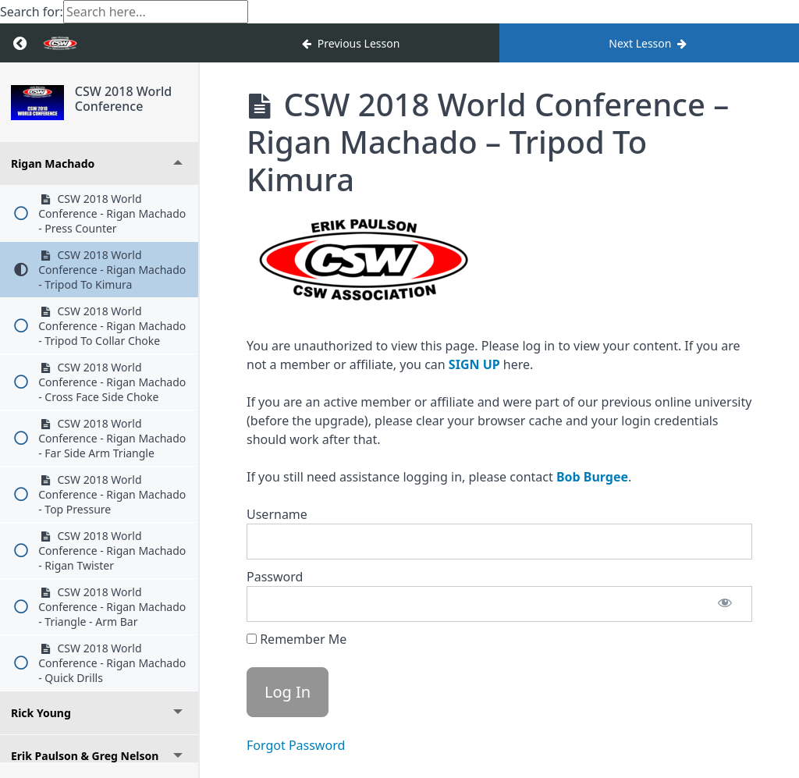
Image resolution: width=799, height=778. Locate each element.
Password (275, 576)
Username (277, 514)
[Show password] (725, 604)
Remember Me (296, 639)
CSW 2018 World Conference (123, 99)
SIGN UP (474, 364)
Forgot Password (296, 745)
